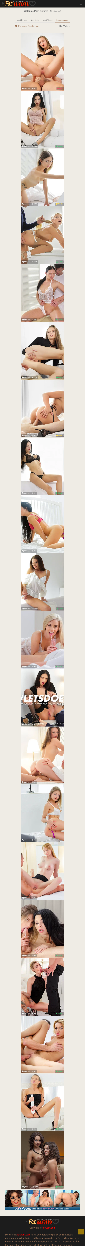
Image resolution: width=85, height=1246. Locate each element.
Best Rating (35, 20)
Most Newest (22, 20)
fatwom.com (48, 1227)
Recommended (62, 20)
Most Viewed (48, 20)
